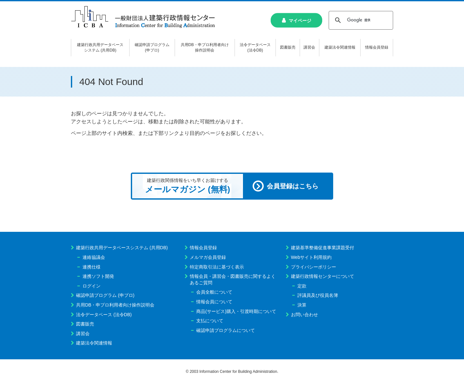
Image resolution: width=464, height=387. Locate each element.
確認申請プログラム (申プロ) (105, 295)
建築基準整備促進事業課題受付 (322, 247)
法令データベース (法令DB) (104, 314)
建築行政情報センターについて (322, 276)
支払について (209, 320)
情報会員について (214, 301)
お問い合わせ (304, 314)
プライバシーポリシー (313, 266)
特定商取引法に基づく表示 (217, 266)
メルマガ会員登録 (208, 257)
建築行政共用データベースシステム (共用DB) (122, 247)
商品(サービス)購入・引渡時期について (236, 311)
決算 (301, 304)
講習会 (83, 333)
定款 (301, 285)
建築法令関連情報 (94, 342)
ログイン (91, 285)
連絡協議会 (93, 257)
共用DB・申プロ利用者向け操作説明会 (115, 304)
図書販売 (85, 323)
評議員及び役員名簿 (317, 295)
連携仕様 (91, 266)
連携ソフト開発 (98, 276)
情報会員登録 (203, 247)
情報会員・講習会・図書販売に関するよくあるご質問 (233, 279)
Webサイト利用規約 (311, 257)
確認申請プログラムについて (225, 330)
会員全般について (214, 292)
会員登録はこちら (292, 186)
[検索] (360, 20)
